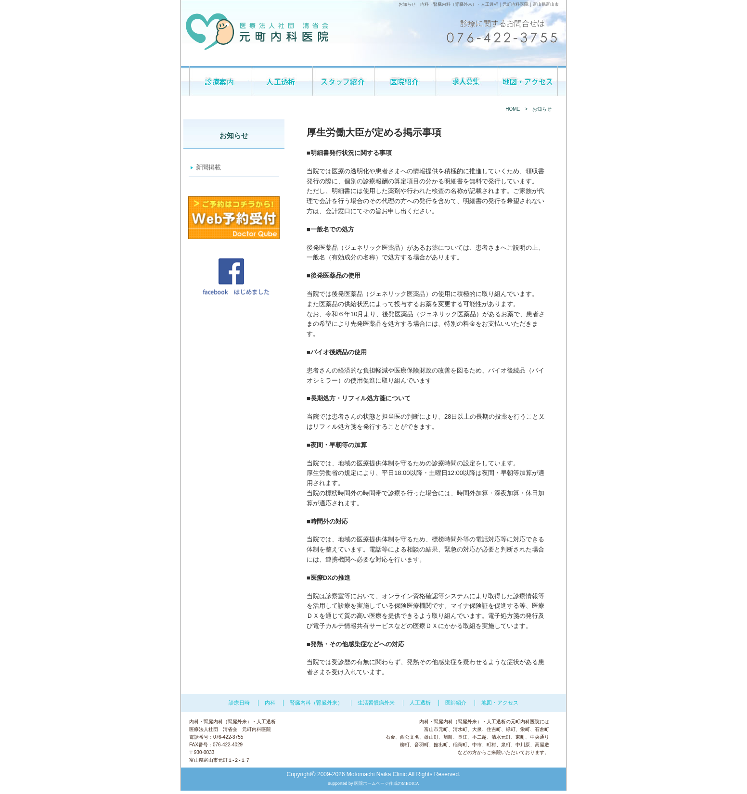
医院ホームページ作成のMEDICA (386, 783)
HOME (512, 109)
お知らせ (542, 109)
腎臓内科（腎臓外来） (455, 4)
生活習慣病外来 (376, 702)
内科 (424, 4)
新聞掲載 (208, 167)
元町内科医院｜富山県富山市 (530, 4)
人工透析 (489, 4)
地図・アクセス (499, 702)
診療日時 (239, 702)
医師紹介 (455, 702)
